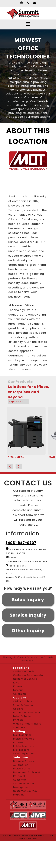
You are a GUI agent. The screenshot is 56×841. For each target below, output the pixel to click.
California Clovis (23, 671)
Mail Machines (22, 735)
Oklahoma (20, 694)
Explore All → (18, 401)
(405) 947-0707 (21, 542)
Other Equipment (24, 753)
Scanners (19, 727)
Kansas (17, 686)
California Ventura (25, 679)
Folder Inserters (23, 746)
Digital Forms (21, 768)
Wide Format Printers (27, 723)
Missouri (18, 690)
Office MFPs (15, 457)
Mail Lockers (21, 750)
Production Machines (27, 712)
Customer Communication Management (23, 783)
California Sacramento (28, 675)
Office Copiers (22, 701)
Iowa (16, 682)
